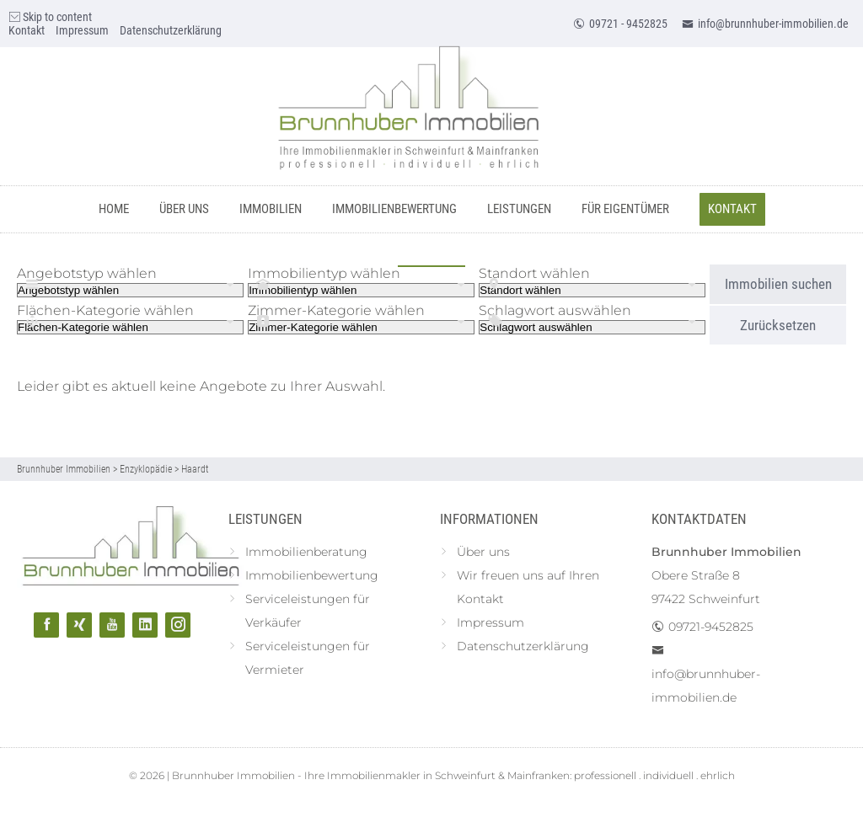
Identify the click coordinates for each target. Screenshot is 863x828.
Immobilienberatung (306, 551)
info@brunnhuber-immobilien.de (765, 23)
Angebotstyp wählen (87, 273)
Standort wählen (534, 273)
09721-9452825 (710, 626)
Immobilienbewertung (394, 208)
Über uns (184, 208)
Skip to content (50, 17)
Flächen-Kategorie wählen (105, 310)
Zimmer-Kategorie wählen (336, 310)
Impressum (82, 30)
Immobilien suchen (778, 283)
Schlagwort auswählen (555, 310)
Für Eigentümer (625, 208)
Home (114, 208)
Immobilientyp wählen (324, 273)
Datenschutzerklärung (171, 30)
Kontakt (26, 30)
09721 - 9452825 (620, 23)
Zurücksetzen (778, 325)
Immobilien (270, 208)
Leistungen (519, 208)
